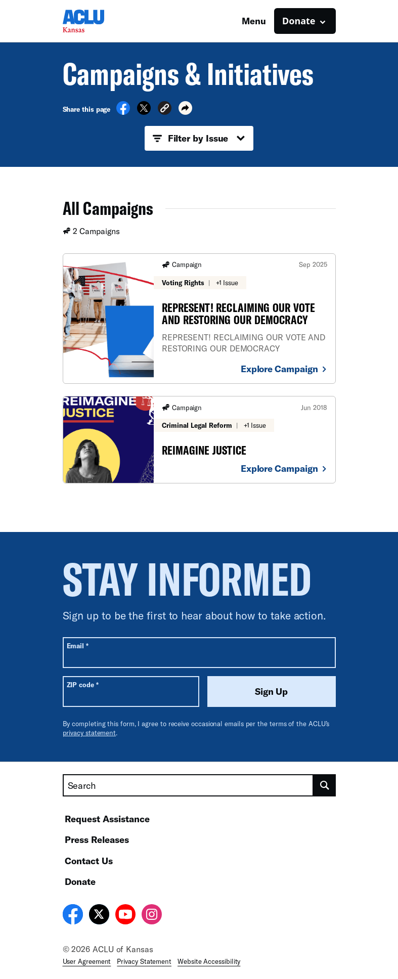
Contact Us (89, 860)
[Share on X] (144, 111)
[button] (164, 109)
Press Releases (97, 839)
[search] (325, 785)
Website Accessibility (209, 961)
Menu (254, 20)
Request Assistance (107, 818)
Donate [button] (298, 21)
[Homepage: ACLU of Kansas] (98, 21)
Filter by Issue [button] (199, 138)
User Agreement (87, 961)
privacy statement (89, 733)
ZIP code (83, 684)
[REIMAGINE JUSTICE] (199, 439)
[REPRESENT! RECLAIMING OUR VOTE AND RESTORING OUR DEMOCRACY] (199, 318)
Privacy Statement (144, 961)
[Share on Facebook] (123, 111)
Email (78, 645)
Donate (80, 881)
